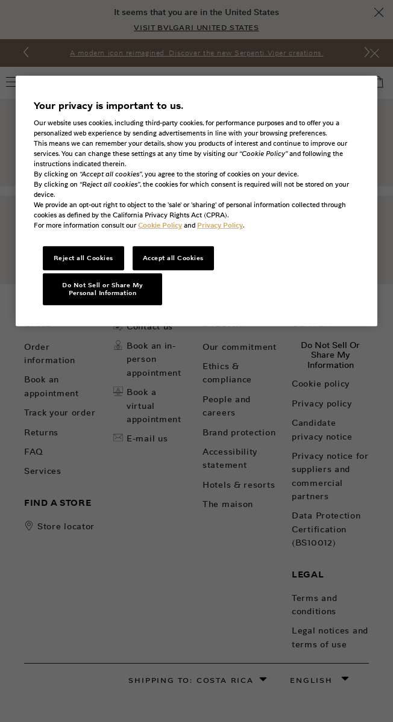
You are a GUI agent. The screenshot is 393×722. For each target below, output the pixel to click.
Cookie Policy (160, 225)
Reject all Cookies (83, 257)
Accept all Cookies (173, 257)
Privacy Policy (220, 225)
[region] (196, 201)
